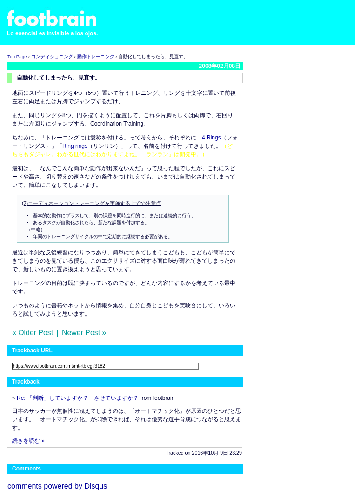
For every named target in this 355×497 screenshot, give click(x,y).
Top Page (17, 56)
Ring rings (74, 146)
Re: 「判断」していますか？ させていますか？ (78, 398)
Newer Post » (84, 333)
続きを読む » (28, 440)
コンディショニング (52, 56)
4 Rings (211, 137)
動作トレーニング (95, 56)
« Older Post (32, 333)
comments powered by (57, 486)
